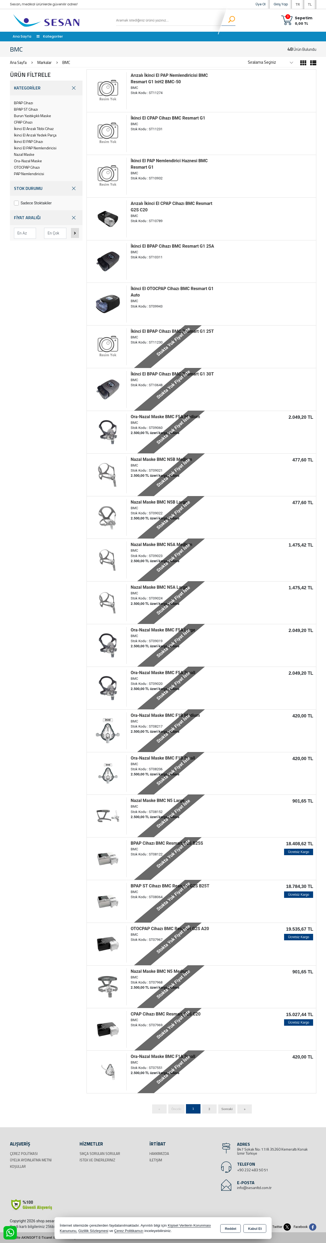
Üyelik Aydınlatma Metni (31, 1160)
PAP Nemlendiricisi (29, 173)
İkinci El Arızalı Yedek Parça (35, 135)
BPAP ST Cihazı (26, 109)
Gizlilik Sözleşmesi (93, 1231)
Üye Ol (261, 4)
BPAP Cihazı (23, 103)
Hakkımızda (159, 1153)
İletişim (155, 1160)
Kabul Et (255, 1228)
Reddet (230, 1228)
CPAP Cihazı (23, 122)
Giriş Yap (281, 4)
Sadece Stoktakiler (33, 203)
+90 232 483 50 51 (252, 1170)
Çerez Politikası (24, 1153)
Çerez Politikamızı (129, 1231)
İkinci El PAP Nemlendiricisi (35, 148)
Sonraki (227, 1109)
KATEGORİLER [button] (46, 88)
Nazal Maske (24, 154)
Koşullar (18, 1166)
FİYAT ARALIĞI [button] (46, 217)
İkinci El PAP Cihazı (28, 141)
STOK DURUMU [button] (46, 188)
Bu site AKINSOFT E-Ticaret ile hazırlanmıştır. (45, 1237)
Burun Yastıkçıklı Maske (32, 115)
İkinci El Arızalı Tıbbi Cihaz (34, 128)
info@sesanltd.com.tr (254, 1187)
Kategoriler (50, 36)
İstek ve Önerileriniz (97, 1160)
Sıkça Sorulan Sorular (100, 1153)
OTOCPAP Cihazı (27, 167)
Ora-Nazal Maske (28, 161)
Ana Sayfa (22, 36)
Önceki (176, 1109)
